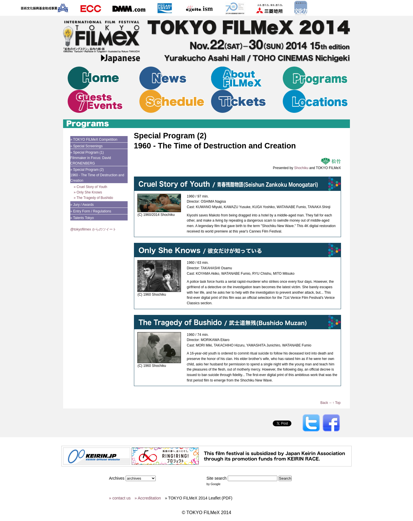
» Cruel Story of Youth (90, 187)
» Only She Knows (88, 192)
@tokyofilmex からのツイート (93, 229)
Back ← (326, 403)
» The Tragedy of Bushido (93, 198)
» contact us (120, 498)
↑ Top (336, 403)
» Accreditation (148, 498)
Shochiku (301, 168)
